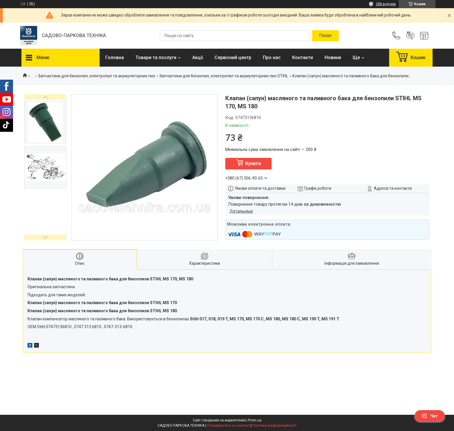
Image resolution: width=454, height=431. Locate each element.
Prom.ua (254, 420)
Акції (197, 57)
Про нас (272, 57)
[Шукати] (325, 35)
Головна (114, 57)
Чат (430, 416)
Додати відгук (410, 35)
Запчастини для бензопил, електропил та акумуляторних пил (96, 76)
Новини (333, 57)
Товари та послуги (156, 57)
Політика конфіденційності (274, 425)
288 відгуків (386, 4)
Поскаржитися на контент (228, 425)
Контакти (302, 57)
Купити (253, 163)
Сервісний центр (233, 57)
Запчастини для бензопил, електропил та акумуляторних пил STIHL (223, 76)
